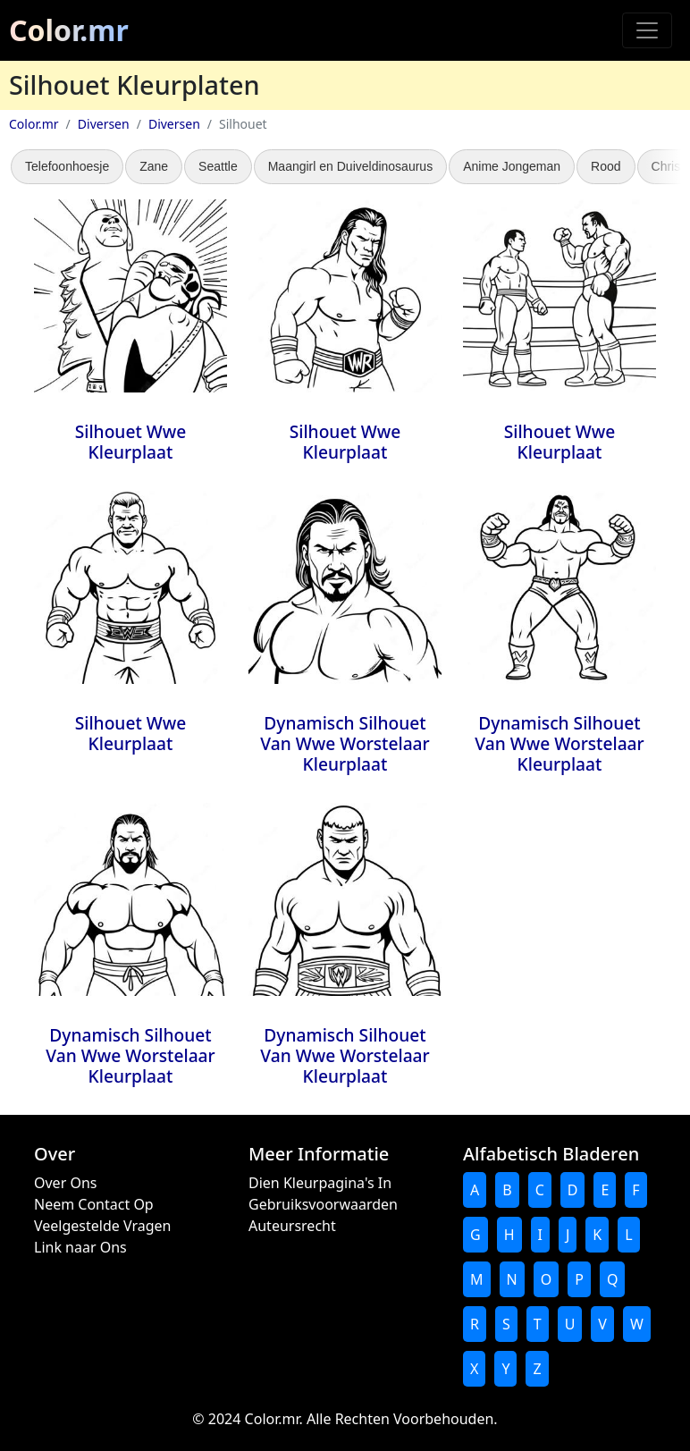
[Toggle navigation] (647, 30)
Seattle (218, 166)
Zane (153, 166)
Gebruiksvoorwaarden (323, 1204)
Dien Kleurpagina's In (319, 1183)
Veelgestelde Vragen (102, 1226)
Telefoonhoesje (67, 166)
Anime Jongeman (511, 166)
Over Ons (65, 1183)
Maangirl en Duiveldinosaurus (350, 166)
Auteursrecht (292, 1226)
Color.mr (69, 30)
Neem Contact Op (94, 1204)
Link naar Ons (80, 1247)
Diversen (104, 123)
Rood (605, 166)
